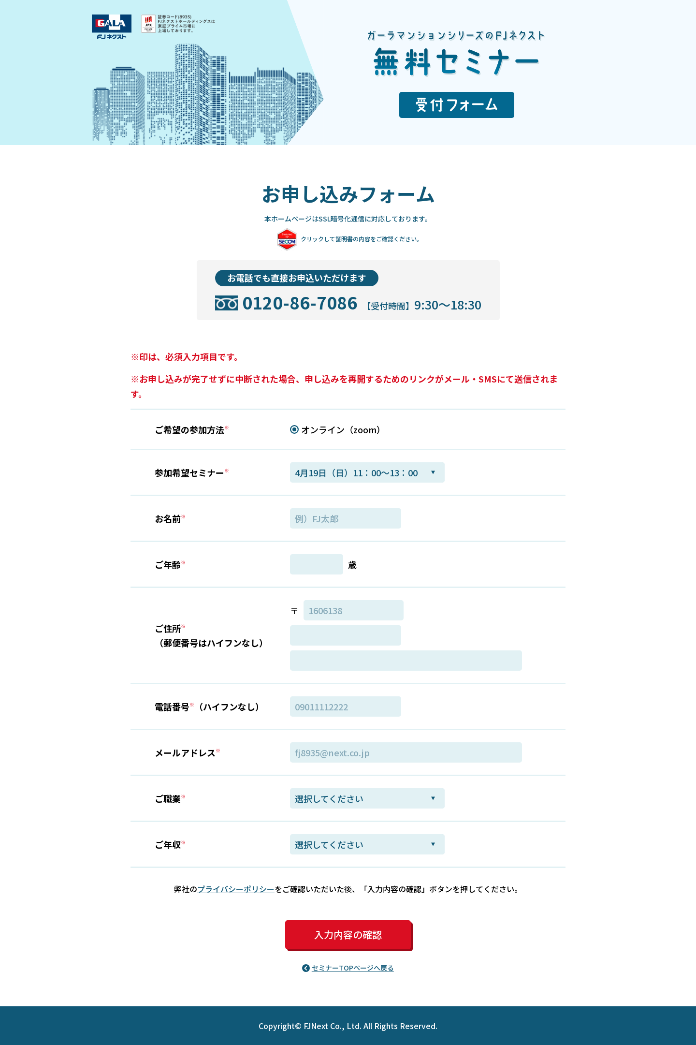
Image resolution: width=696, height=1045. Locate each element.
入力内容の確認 (348, 934)
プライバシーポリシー (236, 889)
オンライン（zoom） (343, 429)
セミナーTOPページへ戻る (353, 967)
